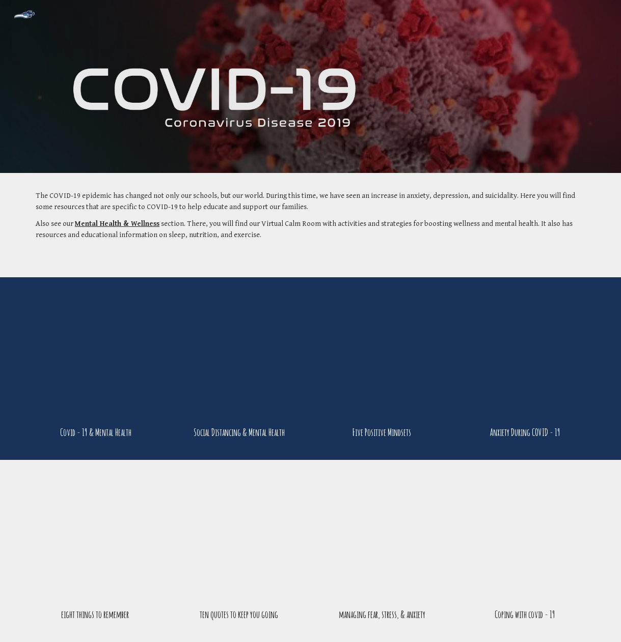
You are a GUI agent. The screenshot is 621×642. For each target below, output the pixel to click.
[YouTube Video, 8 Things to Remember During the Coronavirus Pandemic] (96, 536)
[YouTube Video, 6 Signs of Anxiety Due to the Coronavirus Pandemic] (525, 353)
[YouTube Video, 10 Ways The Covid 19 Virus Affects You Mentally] (96, 353)
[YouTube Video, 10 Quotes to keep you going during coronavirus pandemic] (239, 536)
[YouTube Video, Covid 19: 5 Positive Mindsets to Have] (382, 353)
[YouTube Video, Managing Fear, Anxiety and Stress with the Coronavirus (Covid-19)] (382, 536)
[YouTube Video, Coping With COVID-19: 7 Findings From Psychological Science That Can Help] (525, 536)
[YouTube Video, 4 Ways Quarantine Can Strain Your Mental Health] (239, 353)
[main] (310, 225)
